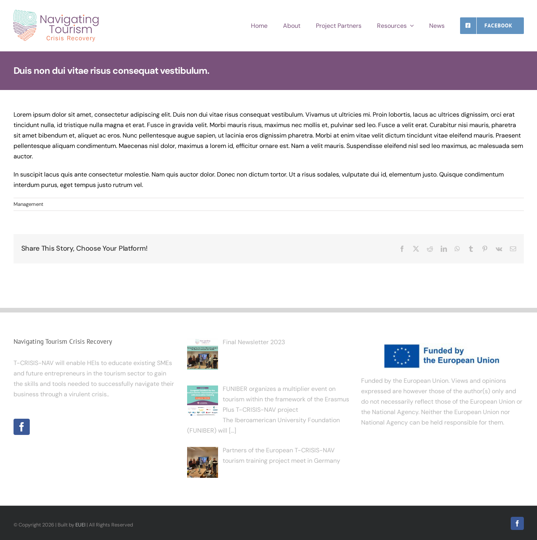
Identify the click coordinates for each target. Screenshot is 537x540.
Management (28, 204)
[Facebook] (22, 427)
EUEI (80, 524)
